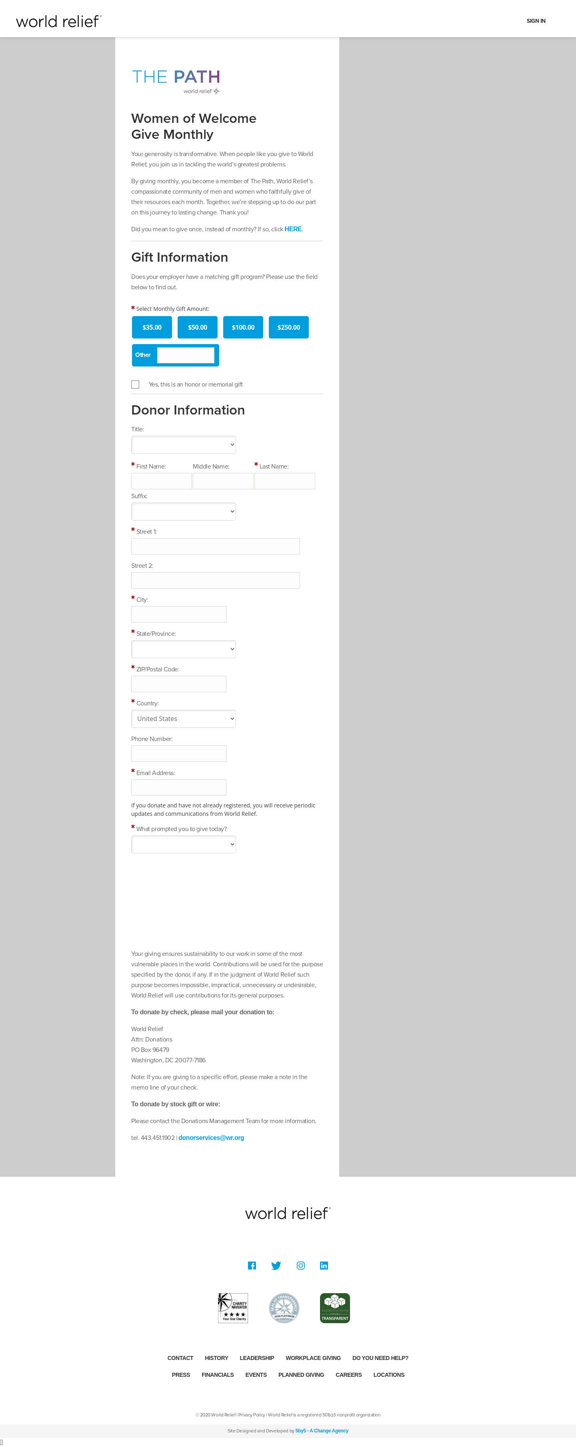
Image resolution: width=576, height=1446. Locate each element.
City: (142, 600)
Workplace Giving (313, 1358)
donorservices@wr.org (211, 1137)
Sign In (536, 21)
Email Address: (155, 773)
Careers (349, 1375)
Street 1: (146, 532)
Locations (389, 1375)
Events (256, 1375)
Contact (180, 1358)
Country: (147, 703)
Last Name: (274, 467)
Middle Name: (211, 467)
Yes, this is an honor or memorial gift (196, 385)
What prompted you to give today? (181, 829)
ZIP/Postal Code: (158, 669)
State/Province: (156, 634)
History (216, 1358)
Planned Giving (301, 1375)
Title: (137, 429)
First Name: (151, 467)
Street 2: (142, 566)
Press (181, 1375)
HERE (293, 229)
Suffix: (139, 496)
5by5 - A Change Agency (322, 1431)
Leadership (257, 1358)
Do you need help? (380, 1358)
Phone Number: (151, 739)
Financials (218, 1375)
